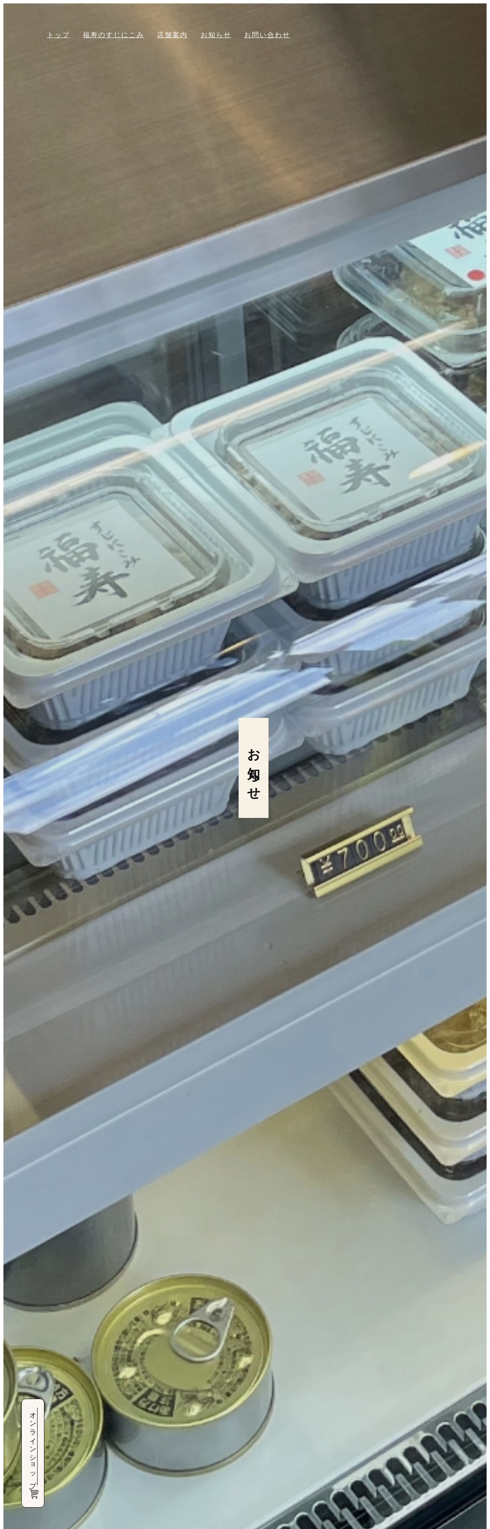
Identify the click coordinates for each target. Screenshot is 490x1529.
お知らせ (216, 34)
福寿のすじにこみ (113, 34)
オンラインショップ (33, 1453)
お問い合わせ (267, 34)
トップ (58, 34)
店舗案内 (172, 34)
